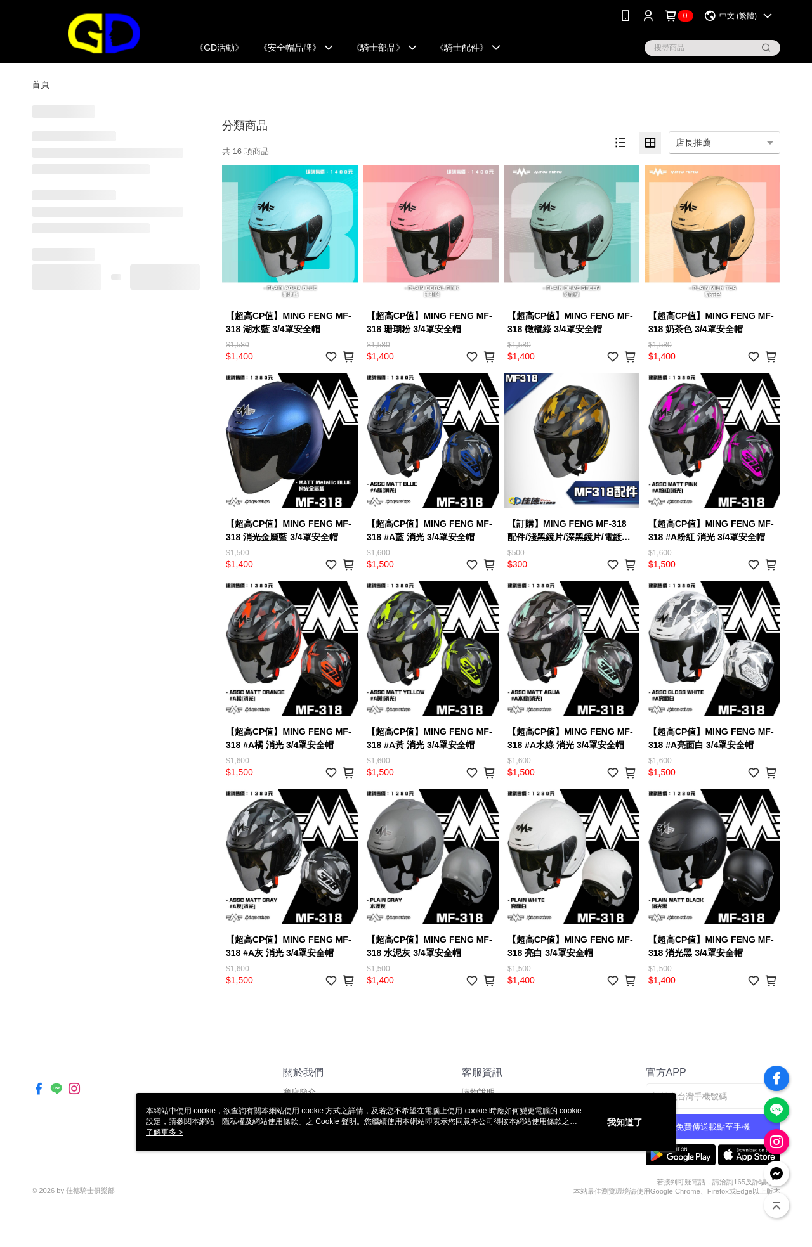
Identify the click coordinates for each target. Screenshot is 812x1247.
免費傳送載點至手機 (713, 1127)
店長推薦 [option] (693, 143)
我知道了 (625, 1122)
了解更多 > (164, 1132)
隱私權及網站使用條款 (260, 1121)
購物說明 (478, 1092)
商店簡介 (299, 1092)
